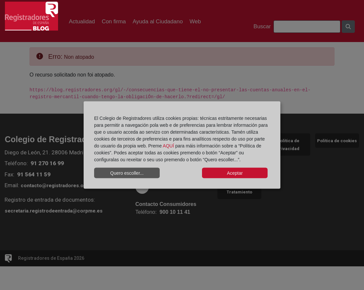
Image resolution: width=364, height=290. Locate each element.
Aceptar (235, 172)
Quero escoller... (127, 172)
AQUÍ (168, 145)
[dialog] (182, 145)
